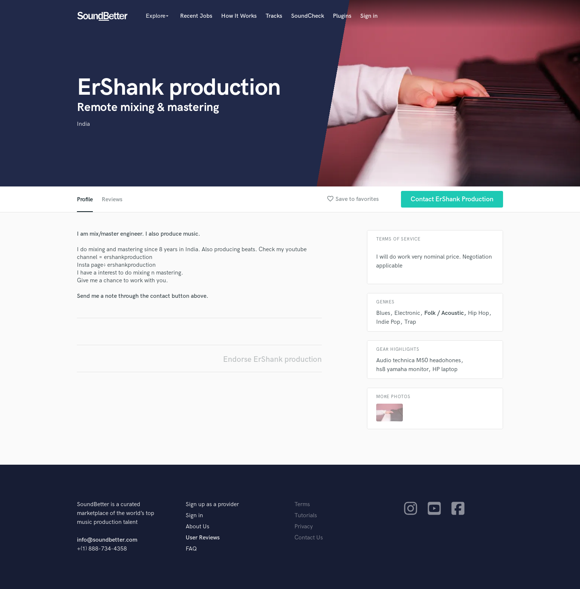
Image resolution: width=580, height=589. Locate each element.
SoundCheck (307, 16)
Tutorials (305, 515)
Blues (383, 313)
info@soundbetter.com (107, 539)
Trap (410, 322)
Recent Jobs (196, 16)
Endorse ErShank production (272, 359)
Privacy (303, 526)
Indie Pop (388, 322)
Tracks (274, 16)
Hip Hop (478, 313)
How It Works (239, 16)
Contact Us (308, 537)
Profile (85, 199)
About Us (197, 526)
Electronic (407, 313)
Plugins (342, 16)
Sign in (369, 16)
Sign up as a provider (212, 504)
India (83, 124)
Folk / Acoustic (444, 313)
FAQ (191, 548)
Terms (302, 504)
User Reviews (203, 537)
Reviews (112, 199)
